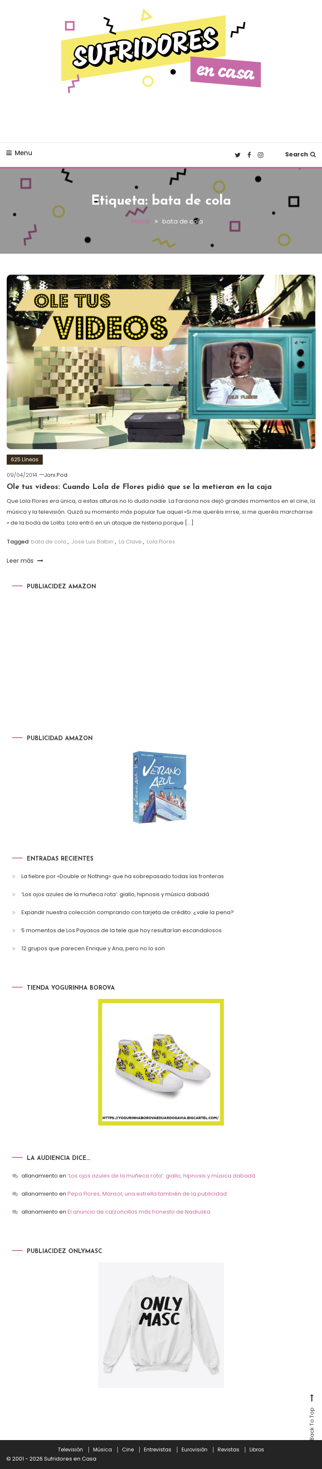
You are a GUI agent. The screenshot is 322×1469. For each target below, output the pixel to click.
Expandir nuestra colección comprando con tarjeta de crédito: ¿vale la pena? (127, 912)
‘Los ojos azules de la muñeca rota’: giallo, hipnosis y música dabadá (115, 894)
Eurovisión (195, 1450)
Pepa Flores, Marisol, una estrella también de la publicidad (147, 1194)
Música (102, 1450)
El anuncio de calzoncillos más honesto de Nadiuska (139, 1212)
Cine (128, 1450)
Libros (256, 1450)
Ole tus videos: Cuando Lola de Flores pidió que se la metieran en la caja (139, 487)
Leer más (25, 560)
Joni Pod (56, 475)
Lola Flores (161, 542)
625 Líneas (25, 459)
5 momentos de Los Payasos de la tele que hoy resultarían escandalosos (121, 930)
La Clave (130, 542)
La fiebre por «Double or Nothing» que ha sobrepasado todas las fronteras (122, 876)
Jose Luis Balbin (92, 542)
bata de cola (48, 542)
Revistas (228, 1450)
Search (300, 154)
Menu (19, 152)
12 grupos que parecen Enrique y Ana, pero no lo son (93, 948)
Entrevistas (157, 1450)
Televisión (70, 1450)
